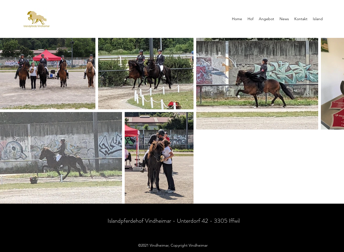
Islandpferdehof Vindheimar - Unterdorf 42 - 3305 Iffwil (174, 221)
